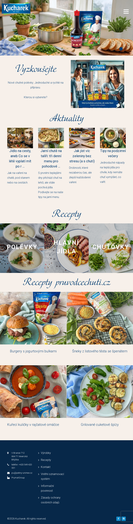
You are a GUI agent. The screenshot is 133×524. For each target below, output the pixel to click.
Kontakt (45, 467)
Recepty (46, 460)
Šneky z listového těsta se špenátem (99, 351)
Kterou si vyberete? (35, 97)
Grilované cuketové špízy (100, 425)
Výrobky (46, 453)
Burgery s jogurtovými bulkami (33, 351)
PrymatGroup (18, 477)
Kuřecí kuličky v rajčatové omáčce (33, 425)
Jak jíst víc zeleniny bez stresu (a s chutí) (82, 156)
